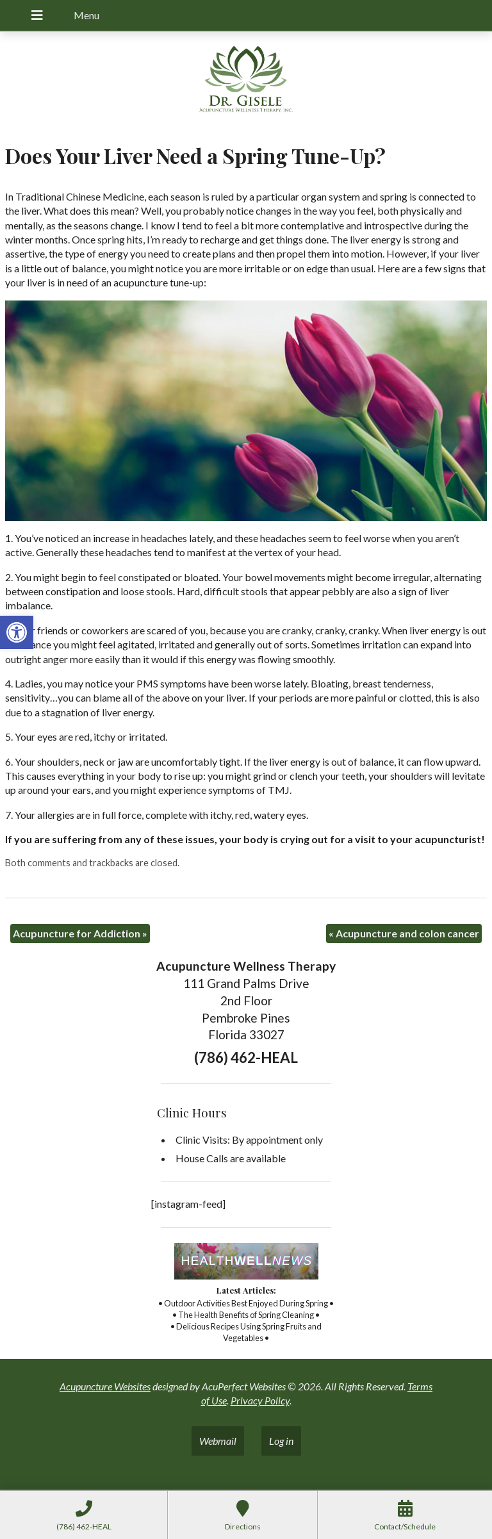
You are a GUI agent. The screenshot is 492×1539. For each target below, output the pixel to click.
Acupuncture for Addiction (80, 933)
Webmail (217, 1441)
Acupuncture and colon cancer (404, 933)
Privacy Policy (260, 1400)
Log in (281, 1441)
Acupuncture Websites (105, 1386)
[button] (16, 632)
